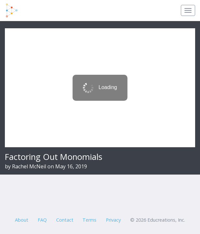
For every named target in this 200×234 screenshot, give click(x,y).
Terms (89, 220)
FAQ (42, 220)
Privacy (113, 220)
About (21, 220)
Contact (64, 220)
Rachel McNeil (29, 166)
